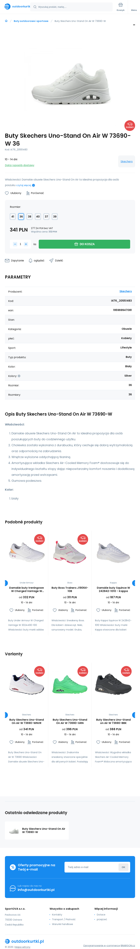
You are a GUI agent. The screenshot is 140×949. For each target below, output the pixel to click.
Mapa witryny (22, 947)
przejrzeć (102, 919)
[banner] (15, 6)
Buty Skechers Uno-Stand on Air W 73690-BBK (113, 721)
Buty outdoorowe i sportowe (31, 21)
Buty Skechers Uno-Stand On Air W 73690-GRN (70, 721)
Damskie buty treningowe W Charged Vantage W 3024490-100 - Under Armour (26, 589)
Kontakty (57, 914)
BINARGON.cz (128, 945)
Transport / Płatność (64, 919)
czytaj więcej (23, 185)
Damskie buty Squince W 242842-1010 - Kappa (113, 589)
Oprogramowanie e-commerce (101, 945)
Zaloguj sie (123, 867)
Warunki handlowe (62, 924)
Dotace (101, 914)
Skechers (127, 161)
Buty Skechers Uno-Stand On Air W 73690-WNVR (26, 721)
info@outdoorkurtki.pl (36, 889)
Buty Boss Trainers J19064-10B (70, 589)
